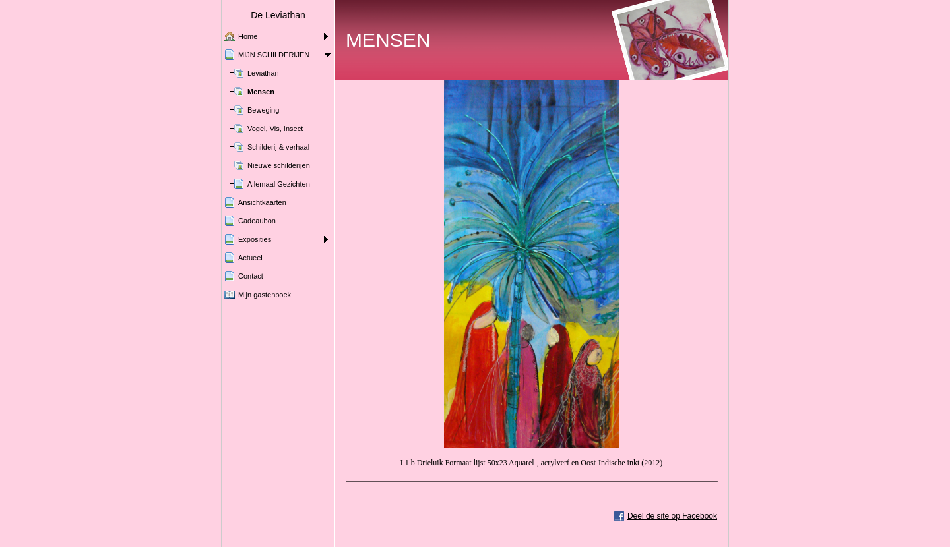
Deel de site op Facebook (672, 516)
